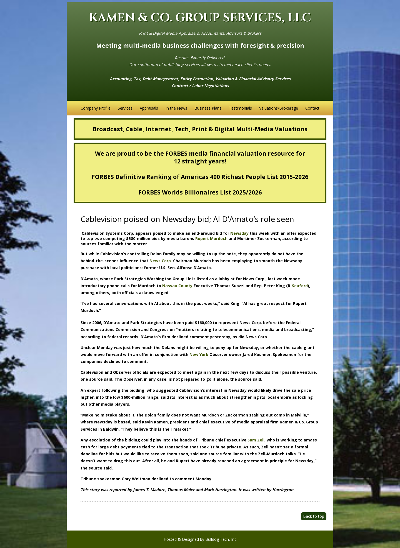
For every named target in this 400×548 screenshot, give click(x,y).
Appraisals (149, 108)
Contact (312, 108)
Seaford (300, 285)
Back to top (313, 516)
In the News (176, 108)
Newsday (239, 233)
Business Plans (207, 108)
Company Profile (96, 108)
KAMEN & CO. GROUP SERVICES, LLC (200, 18)
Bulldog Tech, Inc (220, 539)
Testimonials (240, 108)
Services (125, 108)
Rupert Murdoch (211, 238)
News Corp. (160, 260)
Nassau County (177, 285)
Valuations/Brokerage (278, 108)
